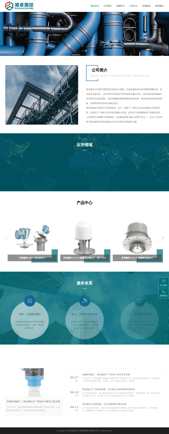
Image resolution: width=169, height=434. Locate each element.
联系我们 (159, 6)
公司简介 (108, 6)
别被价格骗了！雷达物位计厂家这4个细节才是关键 (33, 401)
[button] (83, 51)
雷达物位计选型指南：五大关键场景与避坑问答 (104, 404)
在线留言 (146, 6)
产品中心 (133, 6)
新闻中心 (120, 6)
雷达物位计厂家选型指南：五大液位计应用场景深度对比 (108, 389)
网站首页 (95, 6)
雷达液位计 (74, 431)
